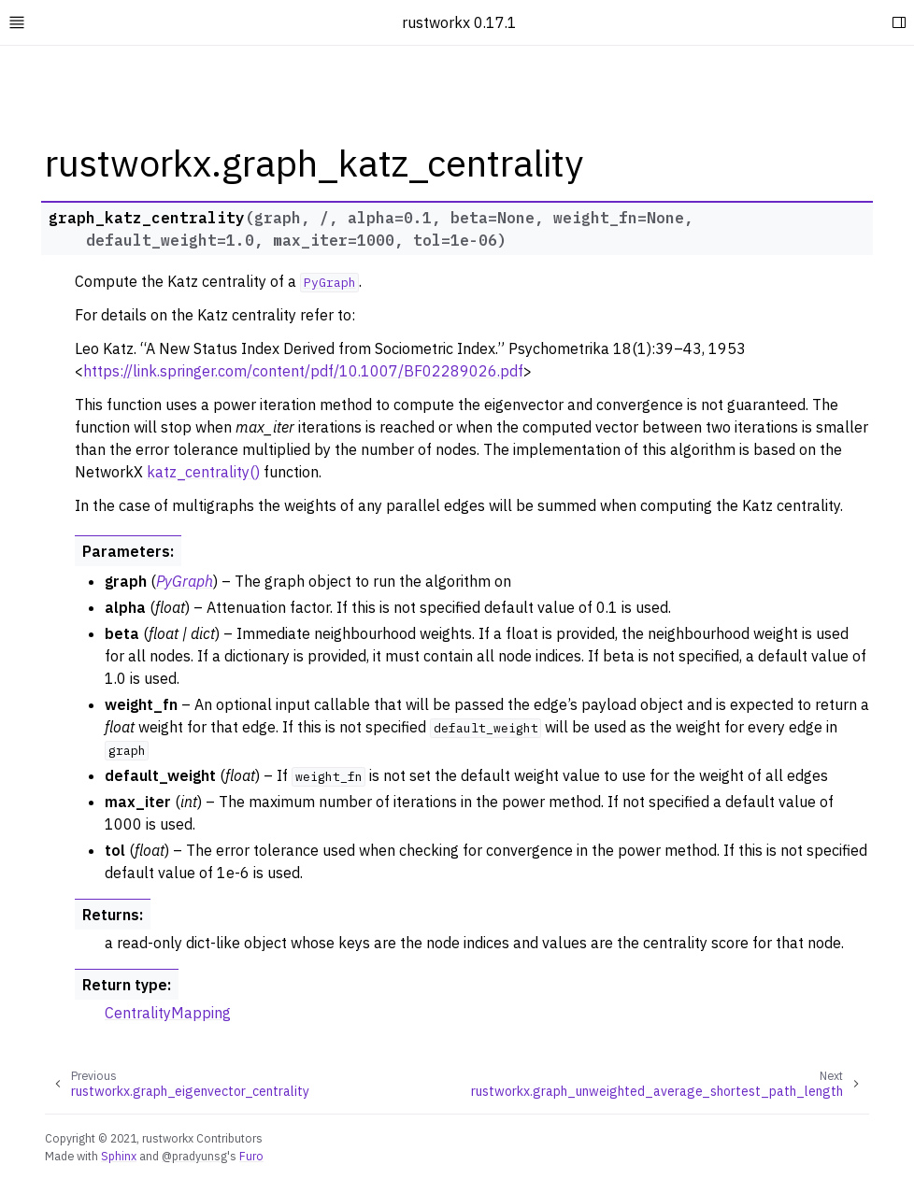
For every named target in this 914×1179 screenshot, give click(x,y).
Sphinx (118, 1155)
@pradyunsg (194, 1155)
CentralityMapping (168, 1012)
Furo (251, 1155)
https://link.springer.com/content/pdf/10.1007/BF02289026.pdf (303, 371)
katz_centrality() (203, 471)
